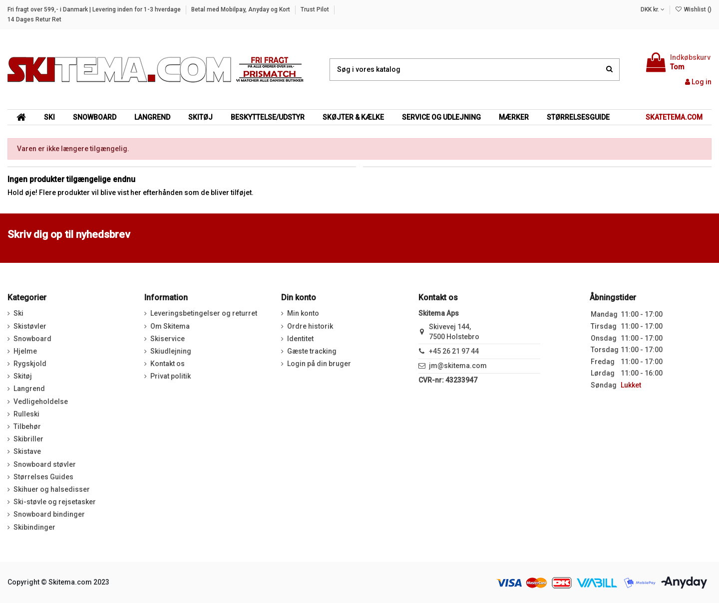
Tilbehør (27, 426)
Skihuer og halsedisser (51, 489)
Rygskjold (29, 364)
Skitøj (22, 376)
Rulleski (26, 414)
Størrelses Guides (43, 477)
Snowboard (32, 339)
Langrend (29, 389)
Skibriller (28, 439)
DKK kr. (653, 9)
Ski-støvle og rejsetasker (54, 502)
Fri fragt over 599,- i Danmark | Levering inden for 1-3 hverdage (94, 9)
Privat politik (170, 376)
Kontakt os (167, 364)
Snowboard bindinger (49, 514)
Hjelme (25, 351)
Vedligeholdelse (40, 401)
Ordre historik (310, 326)
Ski (18, 313)
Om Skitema (170, 326)
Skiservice (167, 339)
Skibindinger (34, 527)
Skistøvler (29, 326)
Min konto (303, 313)
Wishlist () (693, 9)
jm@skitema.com (458, 366)
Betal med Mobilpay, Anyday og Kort (241, 9)
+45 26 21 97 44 (454, 351)
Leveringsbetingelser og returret (203, 313)
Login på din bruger (319, 364)
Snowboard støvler (44, 464)
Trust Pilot (316, 9)
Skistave (27, 451)
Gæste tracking (312, 351)
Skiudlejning (170, 351)
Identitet (300, 339)
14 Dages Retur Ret (34, 19)
